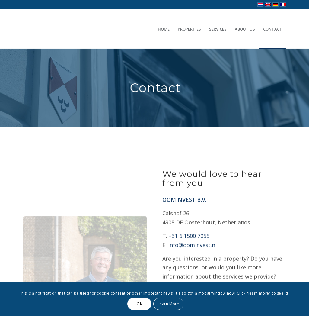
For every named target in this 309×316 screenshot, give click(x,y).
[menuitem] (164, 29)
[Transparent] (83, 29)
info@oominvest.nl (192, 252)
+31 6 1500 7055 (189, 243)
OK (139, 303)
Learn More (168, 303)
